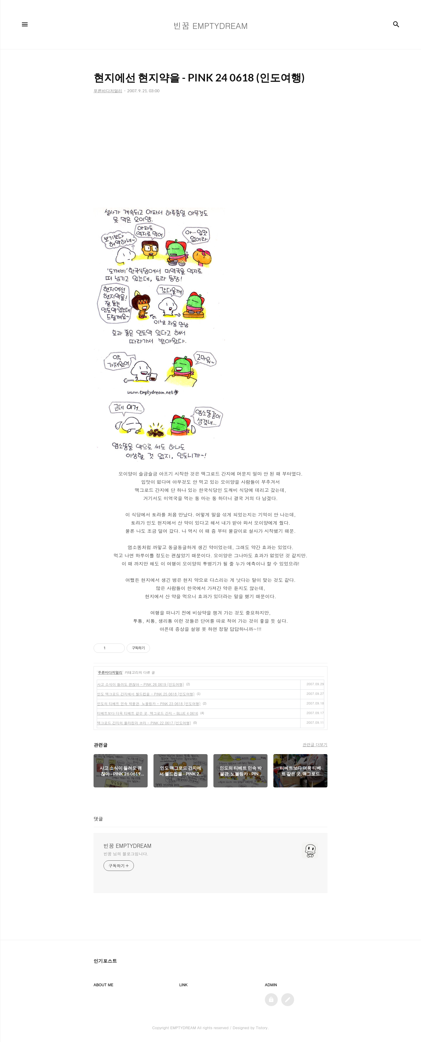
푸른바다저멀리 (110, 672)
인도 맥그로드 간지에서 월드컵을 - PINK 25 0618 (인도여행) (145, 693)
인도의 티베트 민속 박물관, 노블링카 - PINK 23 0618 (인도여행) (149, 703)
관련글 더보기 (315, 744)
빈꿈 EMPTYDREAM (127, 845)
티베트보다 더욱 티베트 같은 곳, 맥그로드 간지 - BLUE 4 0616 (147, 713)
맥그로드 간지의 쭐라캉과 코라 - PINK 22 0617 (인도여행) (144, 722)
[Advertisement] (210, 152)
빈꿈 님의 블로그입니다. (125, 854)
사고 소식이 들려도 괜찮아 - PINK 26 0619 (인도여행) (140, 684)
